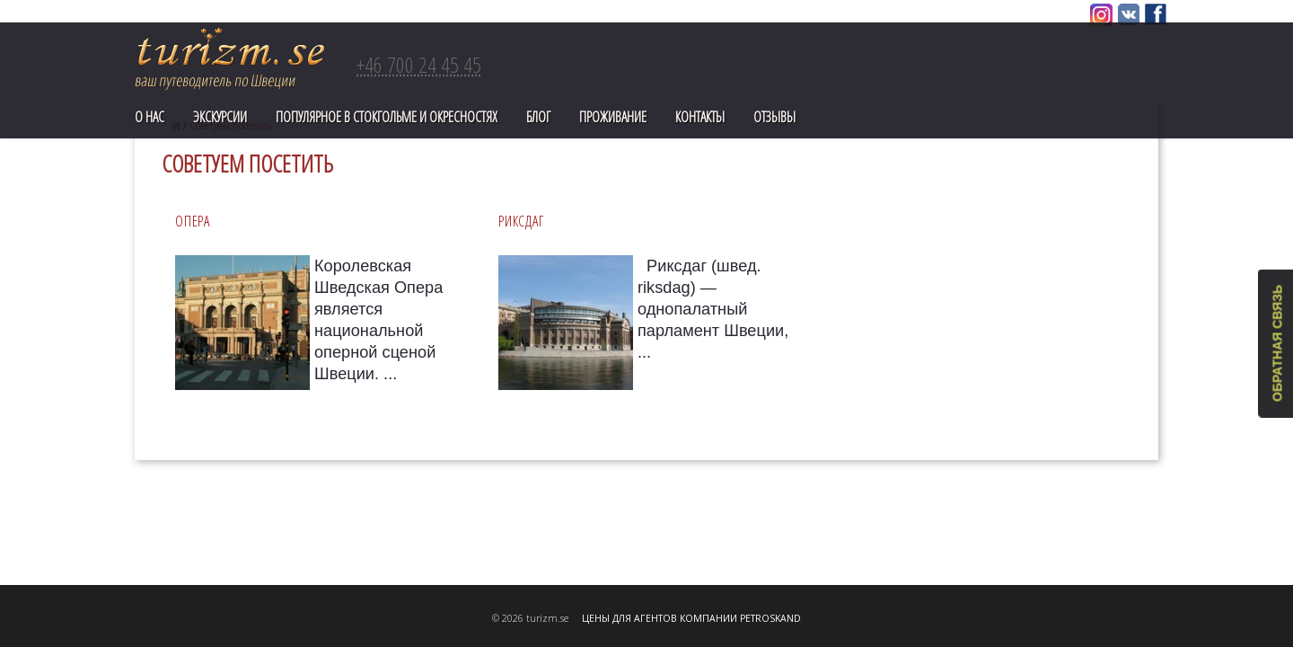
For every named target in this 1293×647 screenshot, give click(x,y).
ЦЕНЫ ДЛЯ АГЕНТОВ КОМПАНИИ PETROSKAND (691, 618)
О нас (149, 117)
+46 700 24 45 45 (418, 64)
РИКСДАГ (520, 221)
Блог (538, 117)
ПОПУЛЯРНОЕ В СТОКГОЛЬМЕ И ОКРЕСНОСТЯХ (386, 117)
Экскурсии (220, 117)
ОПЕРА (192, 221)
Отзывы (774, 117)
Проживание (612, 117)
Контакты (700, 117)
